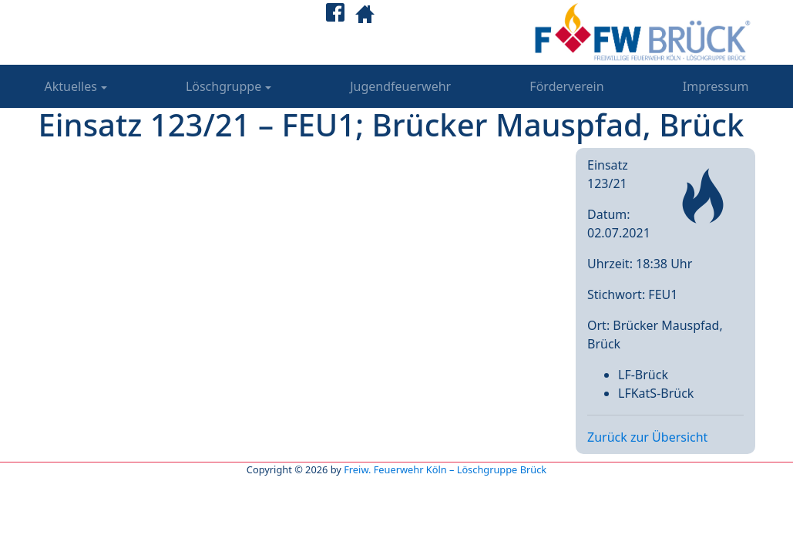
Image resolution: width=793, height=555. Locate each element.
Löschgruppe (223, 86)
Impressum (716, 86)
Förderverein (566, 86)
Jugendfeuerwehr (400, 86)
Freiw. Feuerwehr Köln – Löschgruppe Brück (445, 469)
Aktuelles (71, 86)
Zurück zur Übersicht (647, 437)
